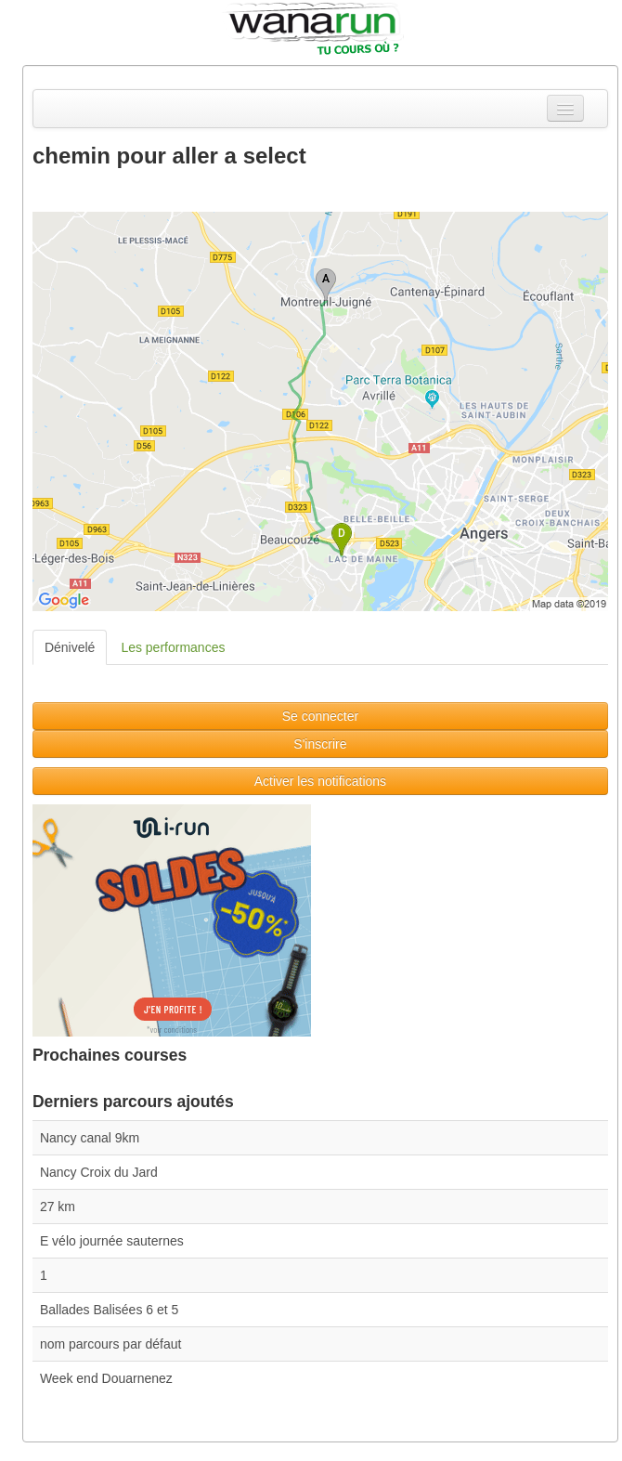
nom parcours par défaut (111, 1344)
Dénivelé (70, 647)
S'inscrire (319, 744)
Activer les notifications (320, 781)
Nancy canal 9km (89, 1137)
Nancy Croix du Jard (99, 1172)
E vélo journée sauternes (112, 1240)
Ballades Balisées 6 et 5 (109, 1309)
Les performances (173, 647)
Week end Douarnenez (106, 1378)
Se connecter (320, 716)
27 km (57, 1206)
